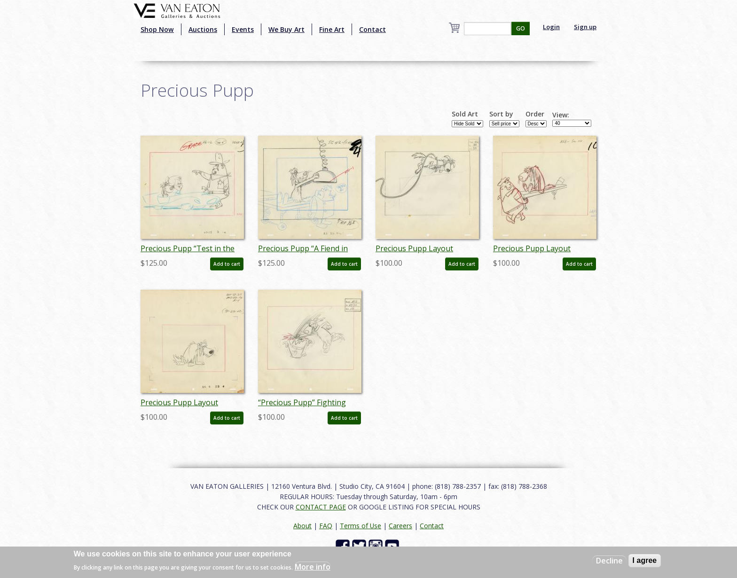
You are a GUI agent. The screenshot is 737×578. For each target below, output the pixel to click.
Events (243, 29)
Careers (400, 525)
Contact (372, 29)
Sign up (585, 27)
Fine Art (332, 29)
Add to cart (226, 264)
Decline (609, 560)
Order (534, 114)
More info (312, 567)
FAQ (325, 525)
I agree (645, 560)
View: (560, 115)
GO (520, 28)
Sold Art (465, 114)
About (302, 525)
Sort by (501, 114)
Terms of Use (360, 525)
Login (551, 27)
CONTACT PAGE (321, 506)
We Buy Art (286, 29)
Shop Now (157, 29)
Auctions (202, 29)
